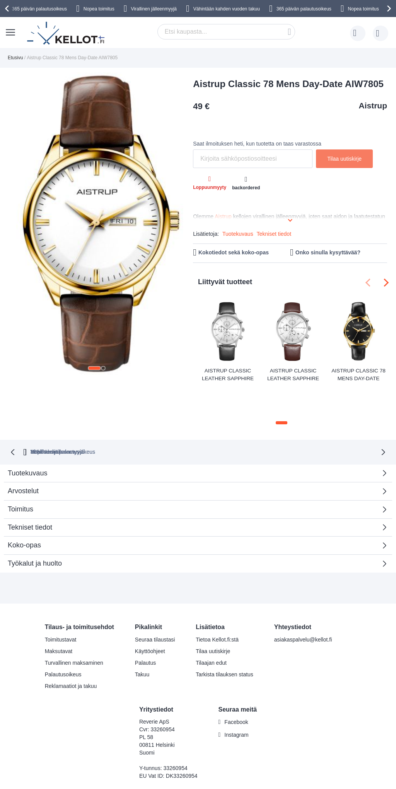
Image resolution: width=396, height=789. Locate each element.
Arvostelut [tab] (195, 460)
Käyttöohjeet (150, 617)
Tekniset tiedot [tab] (30, 493)
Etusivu (15, 57)
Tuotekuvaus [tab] (27, 439)
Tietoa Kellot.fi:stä (217, 606)
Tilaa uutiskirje (213, 617)
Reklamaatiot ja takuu (71, 652)
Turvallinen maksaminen (74, 629)
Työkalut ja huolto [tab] (35, 530)
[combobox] (226, 31)
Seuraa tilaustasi (155, 606)
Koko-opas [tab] (24, 512)
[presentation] (8, 8)
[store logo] (66, 33)
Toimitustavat (61, 606)
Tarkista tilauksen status (224, 641)
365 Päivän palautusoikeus (96, 418)
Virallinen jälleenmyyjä (154, 9)
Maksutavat (59, 617)
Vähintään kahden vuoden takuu (226, 9)
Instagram (236, 701)
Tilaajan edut (211, 629)
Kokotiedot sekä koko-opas (233, 252)
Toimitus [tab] (20, 476)
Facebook (236, 689)
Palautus (145, 629)
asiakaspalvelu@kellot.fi (303, 606)
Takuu (142, 641)
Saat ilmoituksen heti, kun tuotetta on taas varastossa (257, 144)
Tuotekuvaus (237, 234)
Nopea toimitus (99, 9)
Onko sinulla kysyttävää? (327, 252)
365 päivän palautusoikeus (39, 9)
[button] (94, 368)
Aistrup (373, 105)
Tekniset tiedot (274, 234)
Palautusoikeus (63, 641)
